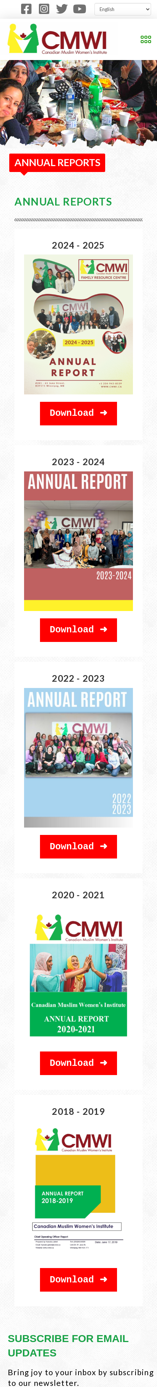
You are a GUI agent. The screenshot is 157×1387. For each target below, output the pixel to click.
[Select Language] (122, 9)
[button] (146, 39)
